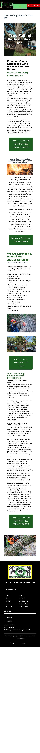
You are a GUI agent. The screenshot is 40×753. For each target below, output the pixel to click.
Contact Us (9, 606)
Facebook (22, 598)
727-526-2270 (34, 5)
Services (8, 601)
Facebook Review (24, 604)
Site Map (24, 643)
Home (7, 595)
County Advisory (24, 601)
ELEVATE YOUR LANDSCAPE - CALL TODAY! (21, 362)
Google (21, 595)
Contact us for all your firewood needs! (21, 240)
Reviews (8, 604)
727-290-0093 (8, 621)
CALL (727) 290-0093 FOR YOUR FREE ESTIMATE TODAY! (21, 143)
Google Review (23, 606)
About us (8, 598)
